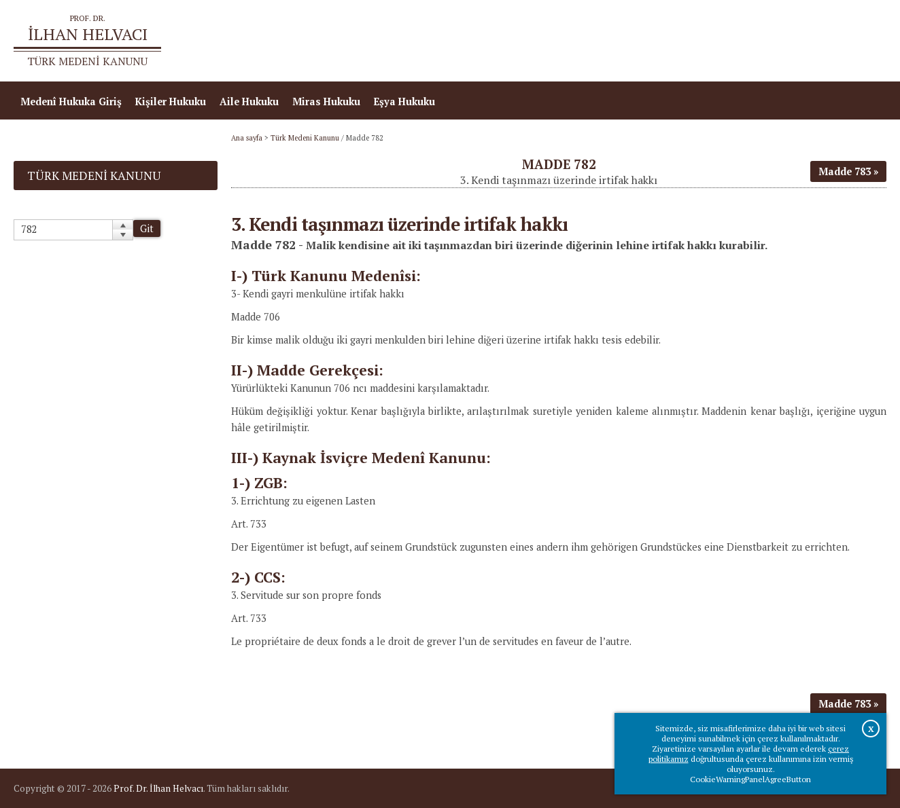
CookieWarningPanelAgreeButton (750, 779)
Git (147, 228)
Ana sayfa (689, 41)
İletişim (861, 41)
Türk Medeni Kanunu (305, 138)
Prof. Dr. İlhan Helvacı (158, 788)
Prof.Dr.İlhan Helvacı (778, 41)
